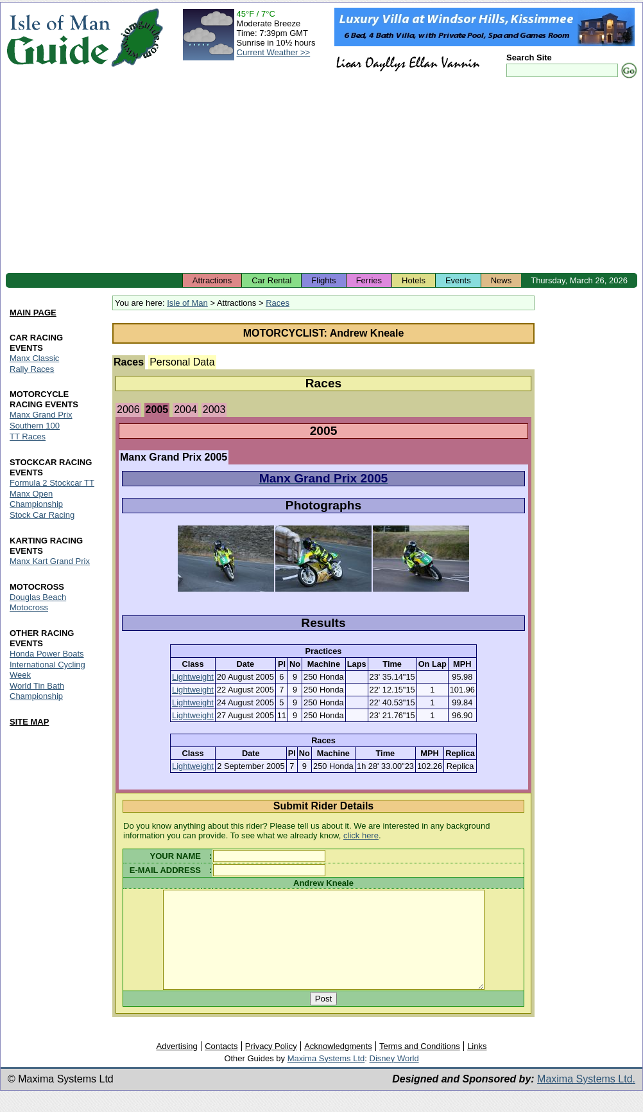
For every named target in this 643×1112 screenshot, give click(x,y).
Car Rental (271, 280)
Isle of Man (187, 303)
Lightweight (193, 677)
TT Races (28, 437)
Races (277, 303)
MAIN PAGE (33, 312)
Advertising (176, 1065)
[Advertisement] (321, 177)
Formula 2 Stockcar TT (52, 483)
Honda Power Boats (47, 653)
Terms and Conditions (419, 1065)
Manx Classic (34, 358)
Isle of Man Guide (58, 37)
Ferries (369, 280)
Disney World (394, 1077)
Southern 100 (35, 426)
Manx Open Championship (36, 499)
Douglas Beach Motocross (38, 602)
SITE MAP (29, 722)
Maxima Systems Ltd (326, 1077)
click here (361, 835)
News (501, 280)
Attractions (212, 280)
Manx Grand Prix (41, 415)
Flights (323, 280)
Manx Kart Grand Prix (50, 561)
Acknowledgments (338, 1065)
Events (458, 280)
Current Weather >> (274, 52)
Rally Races (32, 369)
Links (476, 1065)
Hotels (413, 280)
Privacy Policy (271, 1065)
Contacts (221, 1065)
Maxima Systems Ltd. (586, 1098)
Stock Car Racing (42, 515)
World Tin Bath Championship (37, 691)
